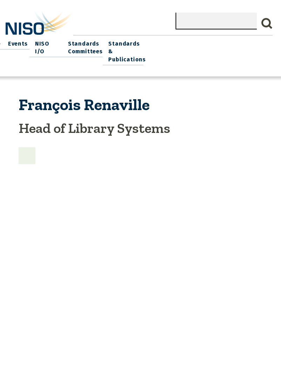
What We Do (47, 42)
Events (140, 42)
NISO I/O (168, 42)
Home (16, 42)
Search (267, 23)
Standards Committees (203, 46)
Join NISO (84, 42)
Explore (114, 42)
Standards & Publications (251, 46)
